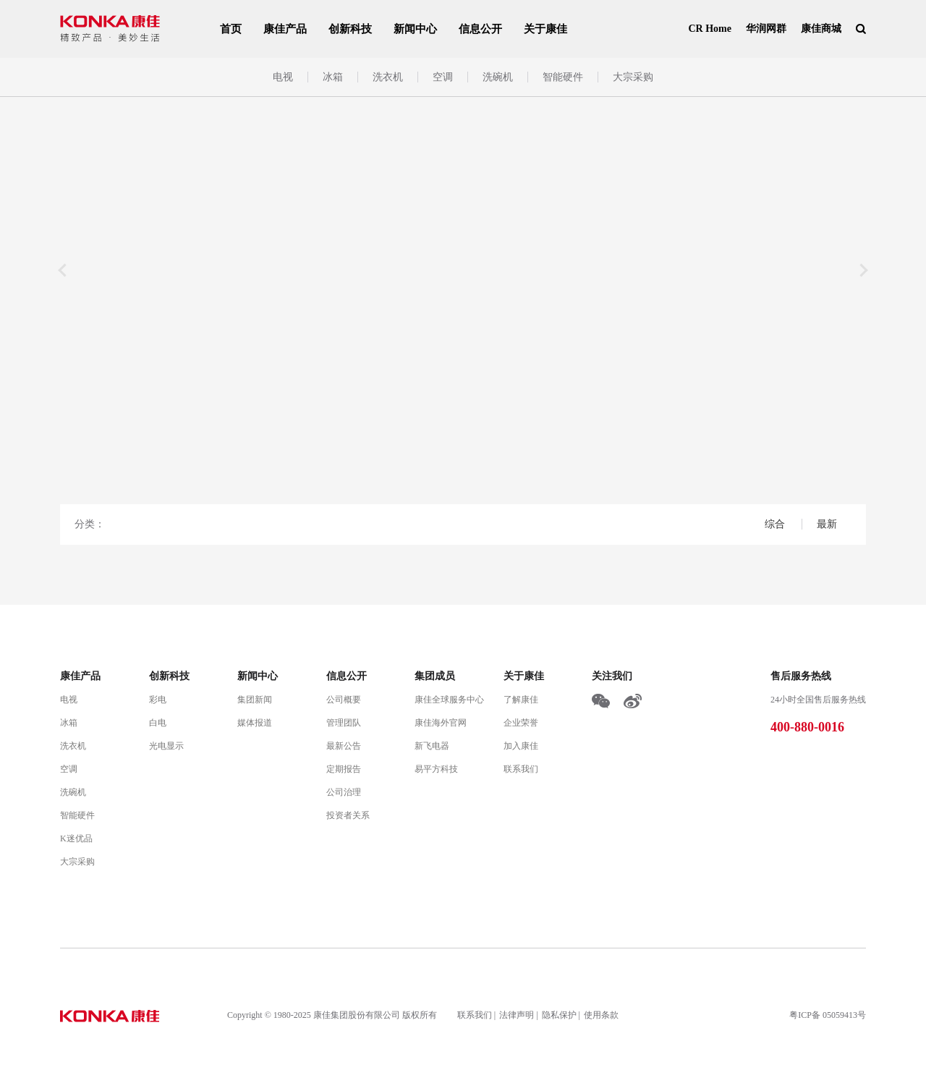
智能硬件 (563, 77)
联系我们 (521, 769)
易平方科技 (436, 769)
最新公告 (343, 746)
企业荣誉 (521, 723)
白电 (157, 723)
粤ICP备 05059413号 (827, 1015)
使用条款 (601, 1015)
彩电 (157, 700)
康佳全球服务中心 (449, 700)
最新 (827, 524)
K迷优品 (76, 838)
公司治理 (343, 792)
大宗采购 (633, 77)
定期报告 (343, 769)
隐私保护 (559, 1015)
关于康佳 (545, 29)
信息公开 (480, 29)
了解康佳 (521, 700)
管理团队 (343, 723)
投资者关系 (348, 815)
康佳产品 (285, 29)
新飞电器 (432, 746)
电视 (283, 77)
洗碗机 (498, 77)
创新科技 (350, 29)
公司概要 (343, 700)
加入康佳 (521, 746)
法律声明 (516, 1015)
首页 (231, 29)
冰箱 (333, 77)
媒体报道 (254, 723)
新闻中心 (415, 29)
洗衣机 (388, 77)
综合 (776, 524)
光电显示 (166, 746)
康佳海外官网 (441, 723)
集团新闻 (254, 700)
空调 (443, 77)
